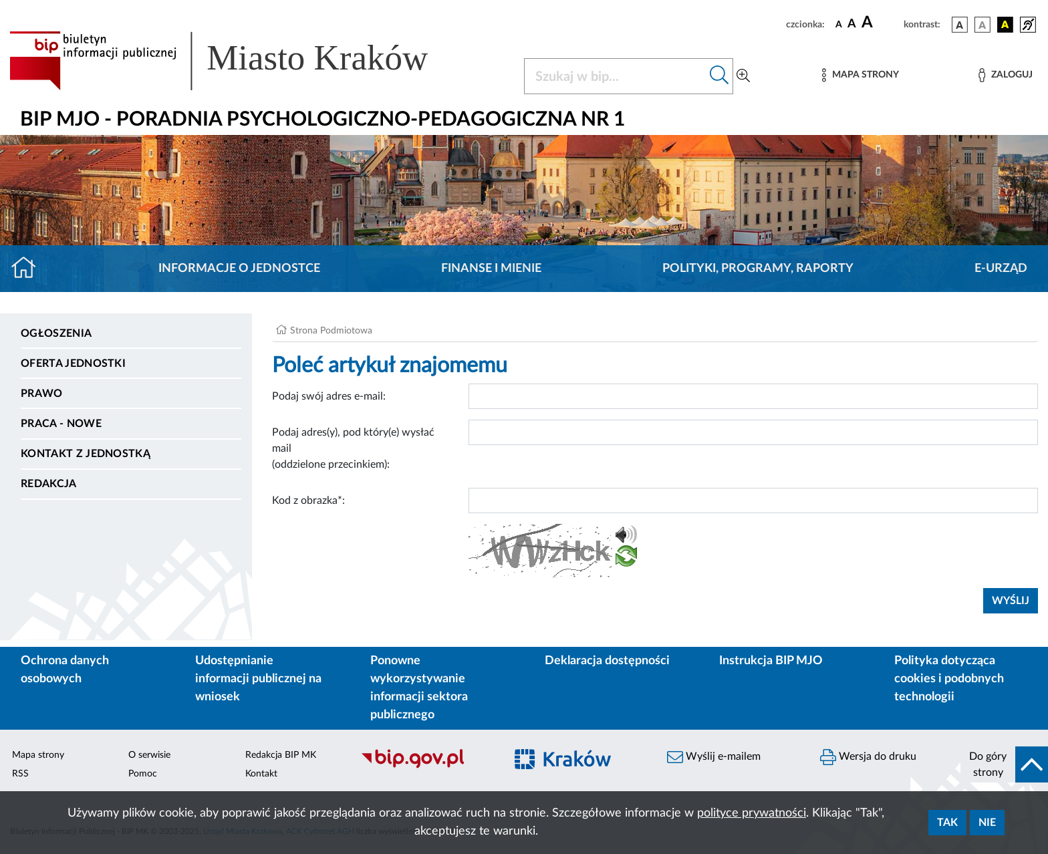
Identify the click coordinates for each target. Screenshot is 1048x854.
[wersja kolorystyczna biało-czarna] (982, 25)
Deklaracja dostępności (607, 661)
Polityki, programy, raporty (758, 269)
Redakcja (49, 483)
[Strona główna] (29, 269)
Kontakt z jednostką (85, 453)
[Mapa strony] (860, 75)
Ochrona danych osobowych (65, 670)
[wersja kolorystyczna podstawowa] (960, 25)
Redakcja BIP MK (280, 755)
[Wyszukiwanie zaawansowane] (743, 76)
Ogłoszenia (56, 333)
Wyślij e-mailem (714, 757)
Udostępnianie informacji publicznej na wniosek (258, 679)
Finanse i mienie (491, 269)
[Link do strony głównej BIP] (238, 60)
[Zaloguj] (1005, 75)
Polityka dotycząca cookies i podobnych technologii (949, 679)
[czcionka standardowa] (838, 24)
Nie (987, 822)
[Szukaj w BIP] (615, 76)
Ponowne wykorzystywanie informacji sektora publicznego (419, 688)
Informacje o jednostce (239, 269)
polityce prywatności (751, 813)
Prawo (42, 393)
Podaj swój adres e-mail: (329, 396)
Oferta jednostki (73, 363)
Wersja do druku (868, 757)
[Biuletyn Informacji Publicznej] (426, 766)
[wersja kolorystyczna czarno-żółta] (1005, 25)
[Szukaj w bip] (719, 76)
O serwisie (149, 755)
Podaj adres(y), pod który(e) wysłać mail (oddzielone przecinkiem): (353, 448)
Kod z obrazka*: (308, 500)
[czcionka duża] (880, 23)
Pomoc (142, 773)
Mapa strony (38, 755)
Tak (947, 822)
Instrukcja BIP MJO (771, 661)
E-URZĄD (1000, 269)
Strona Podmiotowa (331, 330)
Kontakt (261, 773)
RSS (20, 773)
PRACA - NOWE (61, 423)
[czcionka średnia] (852, 24)
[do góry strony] (1004, 764)
